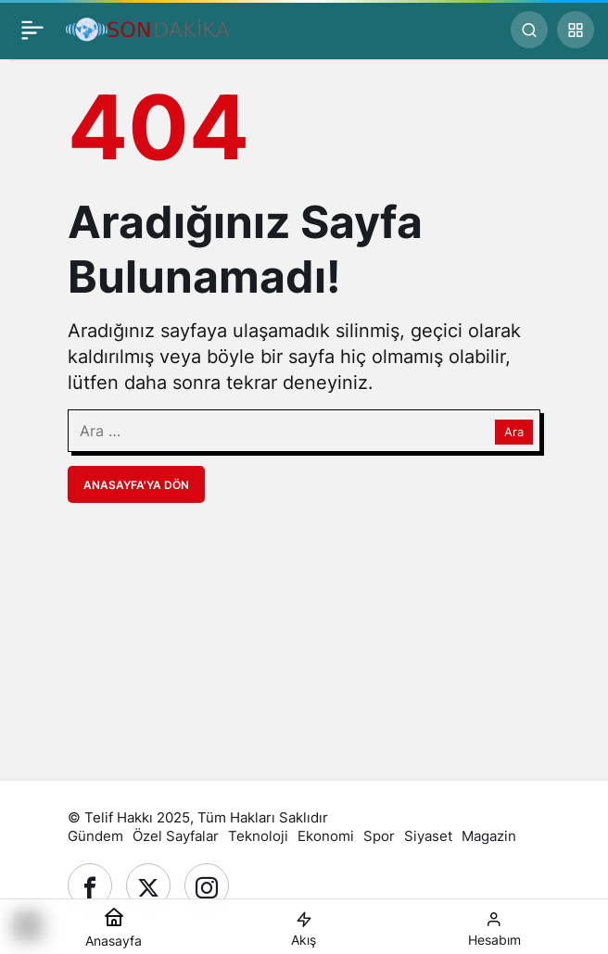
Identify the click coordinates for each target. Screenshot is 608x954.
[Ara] (529, 29)
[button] (575, 29)
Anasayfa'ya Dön (136, 485)
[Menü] (32, 29)
